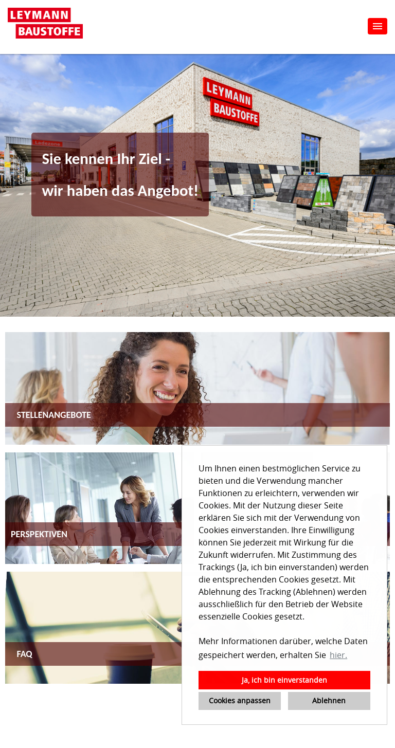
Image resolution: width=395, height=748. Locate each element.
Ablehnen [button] (329, 700)
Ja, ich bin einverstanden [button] (284, 680)
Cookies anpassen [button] (240, 700)
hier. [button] (338, 655)
